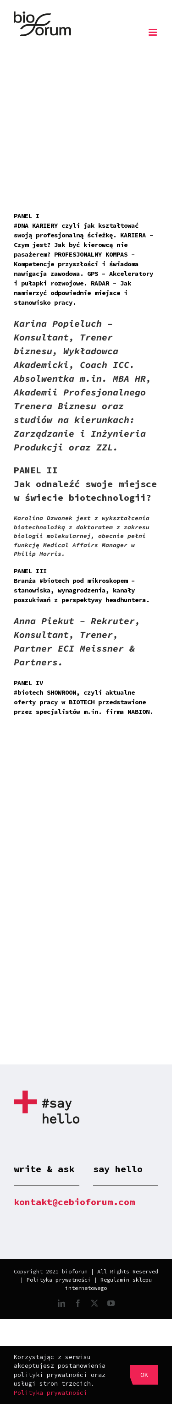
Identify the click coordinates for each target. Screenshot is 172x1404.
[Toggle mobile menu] (153, 32)
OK (144, 1375)
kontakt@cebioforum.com (74, 1201)
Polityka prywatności (59, 1279)
